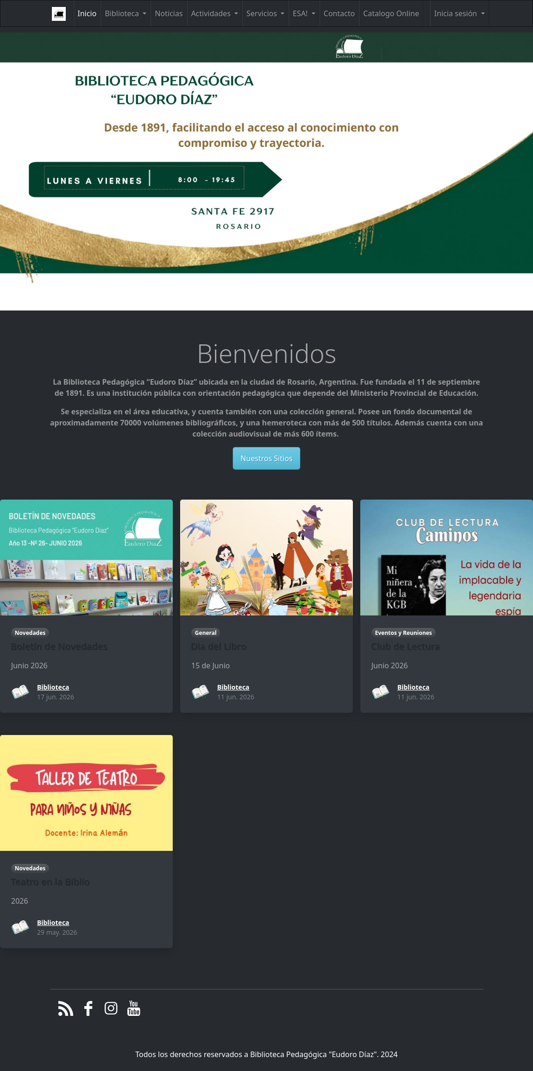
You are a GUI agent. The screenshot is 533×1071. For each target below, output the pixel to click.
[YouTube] (133, 1011)
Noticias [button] (168, 13)
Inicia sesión (456, 13)
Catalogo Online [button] (391, 13)
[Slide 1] (267, 311)
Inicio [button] (87, 13)
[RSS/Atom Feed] (66, 1011)
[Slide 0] (248, 311)
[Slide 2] (285, 311)
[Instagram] (110, 1011)
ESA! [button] (301, 13)
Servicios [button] (262, 13)
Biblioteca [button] (123, 13)
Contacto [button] (339, 13)
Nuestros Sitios (266, 458)
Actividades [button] (212, 13)
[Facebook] (88, 1011)
